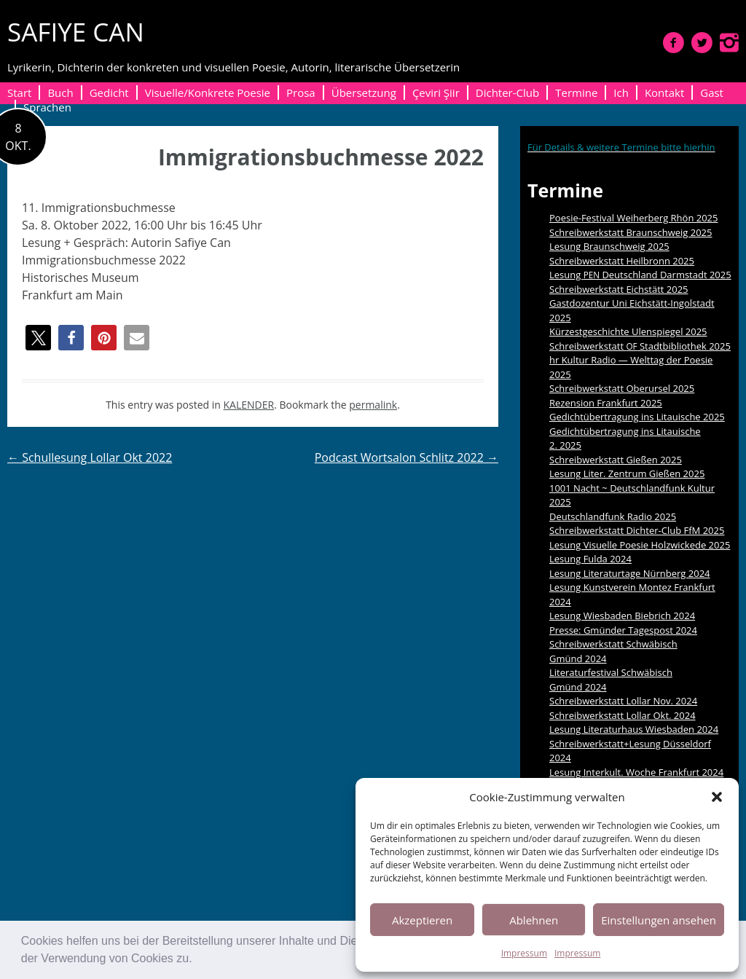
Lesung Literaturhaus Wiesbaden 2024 (633, 729)
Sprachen (47, 107)
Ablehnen (533, 920)
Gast (711, 92)
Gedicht (109, 92)
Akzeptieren (422, 920)
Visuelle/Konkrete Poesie (207, 92)
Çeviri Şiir (436, 92)
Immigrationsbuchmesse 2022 (321, 157)
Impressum (524, 953)
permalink (373, 405)
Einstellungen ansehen (658, 920)
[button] (197, 960)
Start (19, 92)
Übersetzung (363, 92)
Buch (60, 92)
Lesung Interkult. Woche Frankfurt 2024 (636, 772)
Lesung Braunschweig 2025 (609, 246)
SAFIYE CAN (75, 32)
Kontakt (664, 92)
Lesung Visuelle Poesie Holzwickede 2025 (639, 544)
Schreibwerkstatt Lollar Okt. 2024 (622, 715)
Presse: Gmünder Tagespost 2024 (623, 630)
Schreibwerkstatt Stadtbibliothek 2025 (640, 346)
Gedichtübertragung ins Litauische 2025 (637, 416)
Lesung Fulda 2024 (590, 558)
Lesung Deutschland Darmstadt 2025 (640, 274)
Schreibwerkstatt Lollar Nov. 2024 (623, 700)
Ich (621, 92)
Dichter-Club (507, 92)
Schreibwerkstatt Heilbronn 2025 (621, 260)
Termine (576, 92)
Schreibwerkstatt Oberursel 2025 (621, 388)
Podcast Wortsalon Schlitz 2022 (406, 457)
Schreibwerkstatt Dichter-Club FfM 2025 (636, 530)
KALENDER (249, 405)
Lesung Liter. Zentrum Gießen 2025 (626, 473)
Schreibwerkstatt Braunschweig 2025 (630, 232)
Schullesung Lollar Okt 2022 (89, 457)
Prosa (300, 92)
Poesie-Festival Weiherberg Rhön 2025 (633, 217)
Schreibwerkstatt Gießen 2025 (615, 459)
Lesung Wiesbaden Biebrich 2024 (622, 615)
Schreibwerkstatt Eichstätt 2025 (618, 289)
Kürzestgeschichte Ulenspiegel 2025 (628, 331)
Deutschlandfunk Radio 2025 (612, 516)
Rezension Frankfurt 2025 (605, 402)
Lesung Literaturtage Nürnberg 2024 (629, 573)
